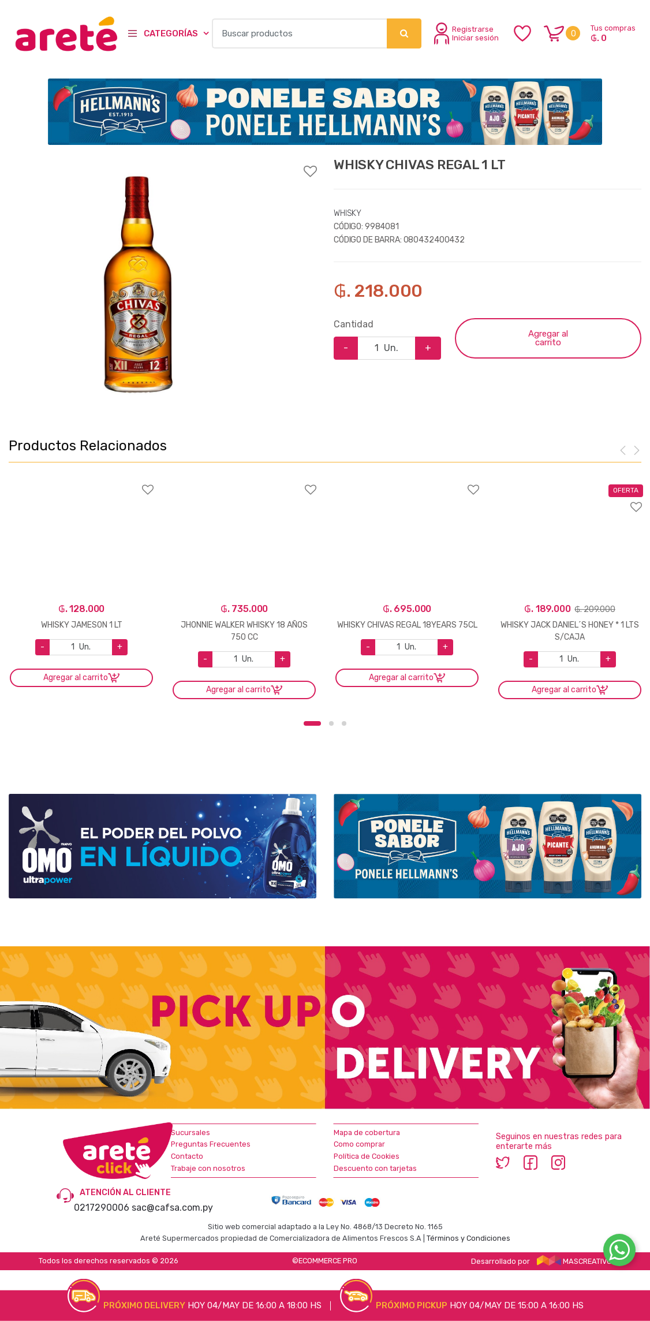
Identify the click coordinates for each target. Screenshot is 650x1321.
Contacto (187, 1156)
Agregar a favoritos (162, 163)
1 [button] (312, 723)
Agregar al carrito (548, 338)
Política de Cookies (366, 1156)
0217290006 (101, 1207)
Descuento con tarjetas (375, 1168)
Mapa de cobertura (367, 1132)
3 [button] (344, 723)
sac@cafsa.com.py (172, 1207)
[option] (137, 284)
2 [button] (331, 723)
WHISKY (347, 213)
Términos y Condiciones (468, 1238)
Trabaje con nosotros (208, 1168)
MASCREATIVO (574, 1261)
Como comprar (359, 1144)
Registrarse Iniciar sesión (466, 33)
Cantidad (353, 324)
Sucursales (190, 1132)
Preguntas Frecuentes (211, 1144)
